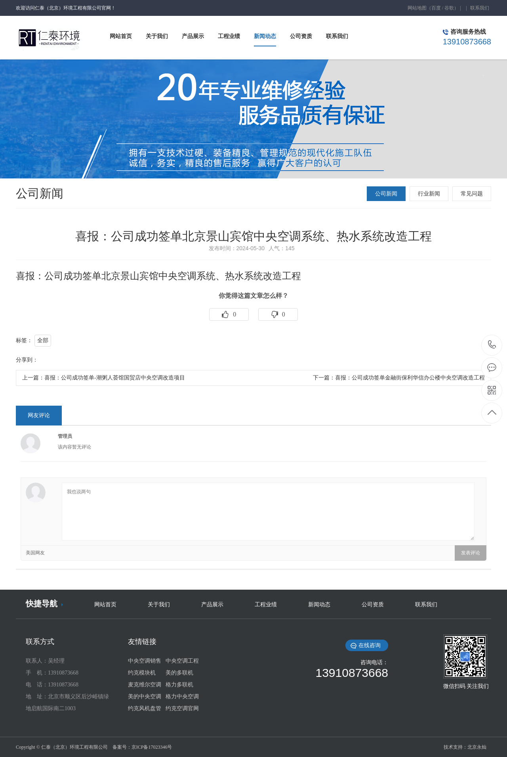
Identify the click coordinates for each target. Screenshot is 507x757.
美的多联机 (179, 673)
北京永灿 (476, 747)
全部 (42, 340)
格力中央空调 (182, 697)
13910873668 (492, 345)
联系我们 (479, 8)
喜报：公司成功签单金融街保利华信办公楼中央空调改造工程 (410, 378)
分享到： (27, 360)
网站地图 (417, 8)
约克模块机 (142, 673)
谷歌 (449, 8)
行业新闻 (429, 194)
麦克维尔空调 (144, 685)
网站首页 (105, 605)
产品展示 (212, 605)
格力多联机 (179, 685)
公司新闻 (386, 194)
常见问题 (472, 194)
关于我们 (159, 605)
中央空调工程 (182, 661)
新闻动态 (319, 605)
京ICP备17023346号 (152, 747)
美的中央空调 (144, 697)
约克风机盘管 (144, 708)
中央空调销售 (144, 661)
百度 (436, 8)
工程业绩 (266, 605)
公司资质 (373, 605)
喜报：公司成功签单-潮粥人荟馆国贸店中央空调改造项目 (114, 378)
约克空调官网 (182, 708)
